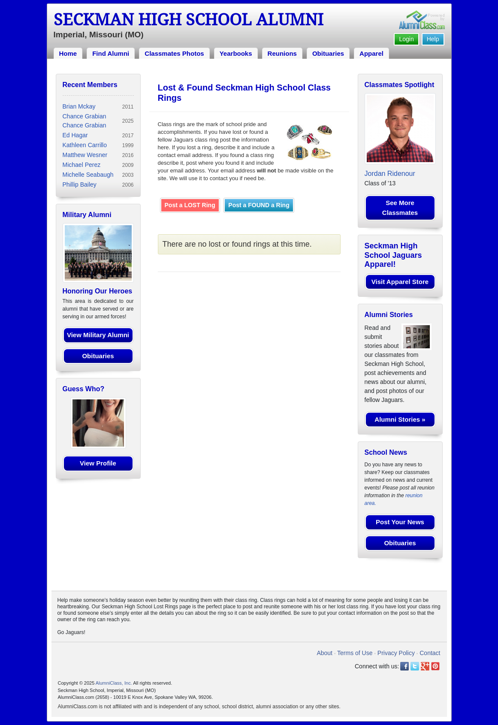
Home (68, 53)
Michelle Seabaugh (88, 174)
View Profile (98, 463)
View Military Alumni (98, 334)
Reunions (282, 53)
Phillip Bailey (80, 184)
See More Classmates (400, 207)
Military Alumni (87, 214)
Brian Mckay (79, 106)
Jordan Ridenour (390, 173)
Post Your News (400, 522)
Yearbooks (236, 53)
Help (433, 39)
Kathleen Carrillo (85, 145)
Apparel (371, 53)
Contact (430, 652)
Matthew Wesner (85, 154)
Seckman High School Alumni (188, 19)
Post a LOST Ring (190, 205)
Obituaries (328, 53)
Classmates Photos (174, 53)
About (324, 652)
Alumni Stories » (399, 419)
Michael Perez (82, 164)
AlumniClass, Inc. (114, 683)
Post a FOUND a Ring (258, 205)
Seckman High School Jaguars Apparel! (393, 255)
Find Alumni (110, 53)
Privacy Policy (396, 652)
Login (406, 39)
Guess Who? (84, 389)
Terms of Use (354, 652)
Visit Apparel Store (400, 281)
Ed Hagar (75, 135)
